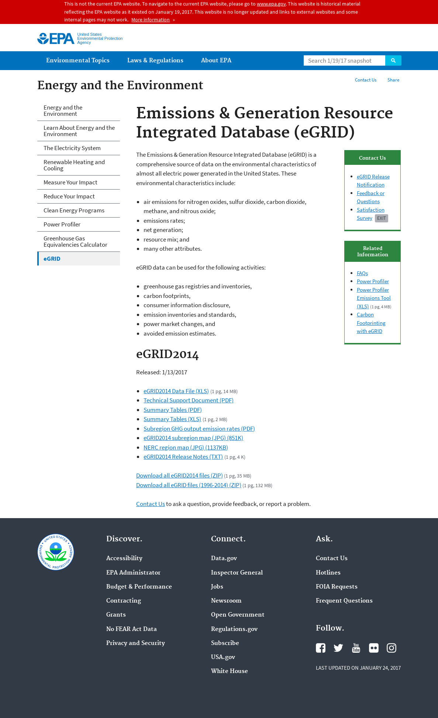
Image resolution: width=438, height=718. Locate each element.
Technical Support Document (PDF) (189, 400)
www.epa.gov (271, 3)
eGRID (52, 258)
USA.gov (223, 657)
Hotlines (328, 573)
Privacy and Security (135, 643)
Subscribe (225, 643)
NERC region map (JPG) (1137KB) (186, 447)
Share (393, 80)
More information (150, 19)
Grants (116, 615)
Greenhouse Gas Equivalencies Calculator (75, 241)
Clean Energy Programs (74, 210)
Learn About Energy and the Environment (79, 131)
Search (393, 60)
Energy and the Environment (63, 110)
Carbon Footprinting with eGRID (371, 322)
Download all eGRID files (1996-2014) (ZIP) (188, 485)
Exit (381, 218)
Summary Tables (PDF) (173, 410)
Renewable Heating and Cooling (74, 165)
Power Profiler (373, 281)
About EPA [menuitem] (216, 60)
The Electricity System (72, 148)
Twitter (338, 648)
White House (229, 671)
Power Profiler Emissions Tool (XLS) (374, 298)
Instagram (391, 648)
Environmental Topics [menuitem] (78, 60)
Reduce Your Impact (69, 196)
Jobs (217, 587)
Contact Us (365, 80)
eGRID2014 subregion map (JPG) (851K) (193, 438)
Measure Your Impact (70, 182)
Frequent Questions (344, 601)
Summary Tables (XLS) (172, 419)
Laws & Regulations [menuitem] (155, 60)
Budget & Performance (139, 587)
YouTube (356, 648)
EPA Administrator (133, 573)
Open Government (238, 615)
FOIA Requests (337, 587)
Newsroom (226, 601)
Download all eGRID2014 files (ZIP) (179, 475)
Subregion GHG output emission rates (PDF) (199, 428)
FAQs (362, 273)
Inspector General (237, 573)
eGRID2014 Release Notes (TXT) (183, 456)
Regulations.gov (234, 629)
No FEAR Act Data (131, 629)
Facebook (320, 648)
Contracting (123, 601)
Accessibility (124, 558)
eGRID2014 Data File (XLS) (176, 391)
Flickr (374, 648)
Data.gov (224, 558)
